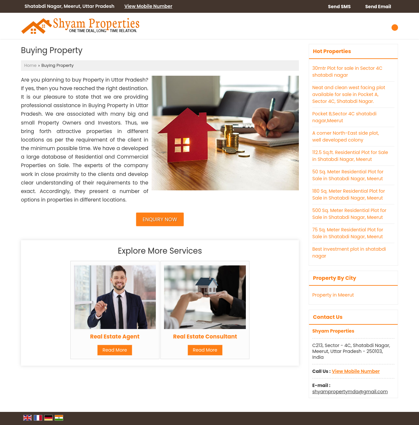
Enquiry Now (160, 219)
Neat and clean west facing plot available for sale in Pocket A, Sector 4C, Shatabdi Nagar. (348, 94)
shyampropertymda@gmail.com (350, 391)
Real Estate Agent (114, 336)
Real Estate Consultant (205, 336)
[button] (148, 6)
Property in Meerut (333, 295)
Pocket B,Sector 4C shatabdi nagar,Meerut (344, 117)
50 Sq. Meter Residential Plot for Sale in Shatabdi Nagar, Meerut (348, 175)
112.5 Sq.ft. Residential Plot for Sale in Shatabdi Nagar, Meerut (350, 156)
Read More (114, 350)
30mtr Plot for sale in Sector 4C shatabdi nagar (347, 71)
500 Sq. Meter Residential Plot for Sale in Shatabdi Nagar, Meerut (349, 214)
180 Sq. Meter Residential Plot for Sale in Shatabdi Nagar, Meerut (348, 194)
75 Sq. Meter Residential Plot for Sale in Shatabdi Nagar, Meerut (347, 233)
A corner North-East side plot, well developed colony (345, 136)
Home (30, 65)
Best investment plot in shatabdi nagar (349, 252)
